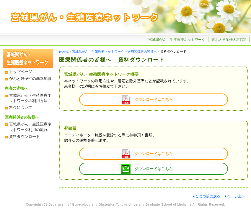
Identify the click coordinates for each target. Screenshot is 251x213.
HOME (64, 51)
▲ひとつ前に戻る (206, 196)
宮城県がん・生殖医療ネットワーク (177, 40)
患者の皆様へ (16, 88)
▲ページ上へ (234, 196)
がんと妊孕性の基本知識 (30, 78)
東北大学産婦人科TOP (228, 40)
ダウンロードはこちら (153, 99)
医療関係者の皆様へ (22, 117)
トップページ (20, 72)
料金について (20, 107)
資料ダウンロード (24, 136)
